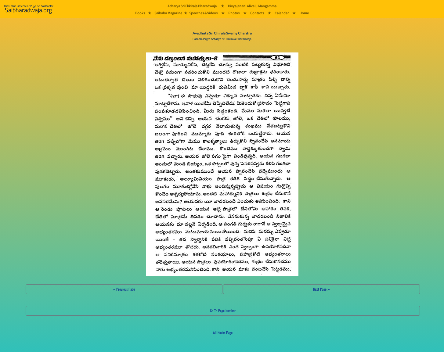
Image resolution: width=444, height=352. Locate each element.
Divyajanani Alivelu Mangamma (252, 6)
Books (140, 13)
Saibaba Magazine (168, 13)
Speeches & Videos (203, 13)
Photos (234, 13)
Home (304, 13)
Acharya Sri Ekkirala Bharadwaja (192, 6)
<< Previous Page (124, 289)
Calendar (282, 13)
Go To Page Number (223, 310)
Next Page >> (321, 289)
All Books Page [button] (223, 332)
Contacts (257, 13)
